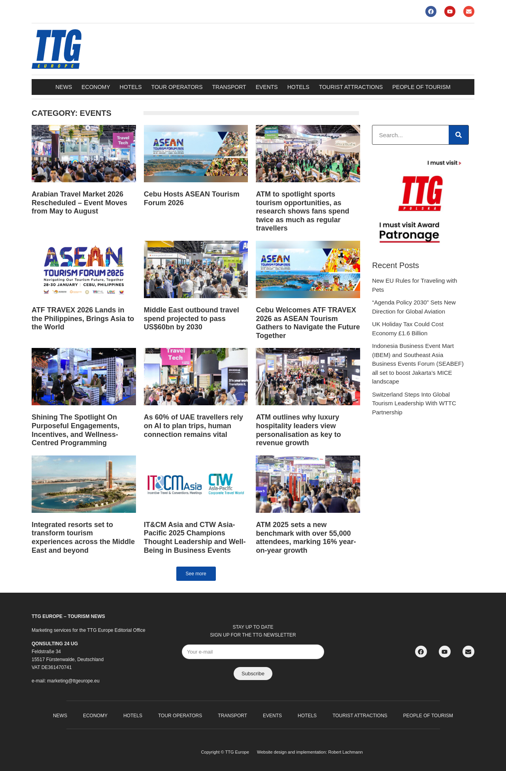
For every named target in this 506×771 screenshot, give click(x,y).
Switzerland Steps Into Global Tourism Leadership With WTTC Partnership (414, 403)
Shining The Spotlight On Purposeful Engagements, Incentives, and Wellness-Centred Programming (75, 430)
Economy (95, 87)
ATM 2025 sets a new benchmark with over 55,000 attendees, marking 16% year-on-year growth (306, 537)
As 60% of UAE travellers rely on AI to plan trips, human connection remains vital (193, 425)
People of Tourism (421, 87)
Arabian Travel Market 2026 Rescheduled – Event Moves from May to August (79, 202)
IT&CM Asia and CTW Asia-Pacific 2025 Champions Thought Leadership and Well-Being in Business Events (195, 537)
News (63, 87)
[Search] (458, 134)
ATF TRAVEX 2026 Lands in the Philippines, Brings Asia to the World (83, 318)
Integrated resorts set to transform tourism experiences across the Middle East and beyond (83, 537)
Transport (229, 87)
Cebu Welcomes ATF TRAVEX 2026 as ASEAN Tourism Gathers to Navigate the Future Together (308, 323)
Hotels (131, 87)
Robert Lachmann (345, 752)
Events (267, 87)
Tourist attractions (351, 87)
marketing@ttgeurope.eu (73, 681)
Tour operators (177, 87)
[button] (196, 574)
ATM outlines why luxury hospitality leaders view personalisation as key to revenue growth (298, 430)
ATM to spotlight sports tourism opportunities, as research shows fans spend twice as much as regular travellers (302, 211)
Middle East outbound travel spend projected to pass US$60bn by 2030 (191, 318)
